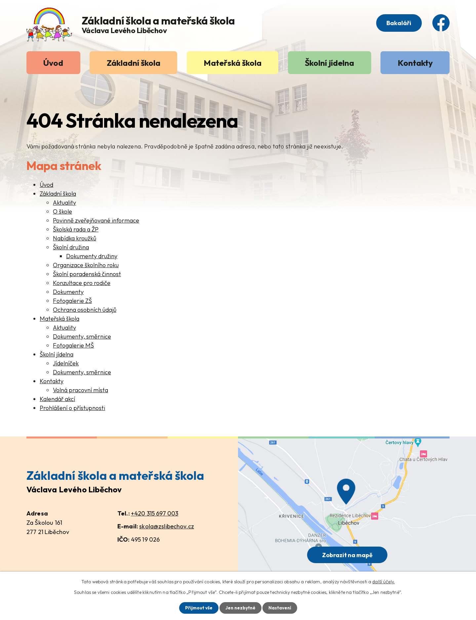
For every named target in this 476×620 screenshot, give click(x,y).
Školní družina (71, 247)
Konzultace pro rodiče (81, 283)
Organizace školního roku (86, 265)
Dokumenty (68, 292)
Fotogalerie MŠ (73, 345)
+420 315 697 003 (154, 513)
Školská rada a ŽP (76, 229)
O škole (62, 211)
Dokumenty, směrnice (82, 336)
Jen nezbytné (240, 608)
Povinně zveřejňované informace (96, 220)
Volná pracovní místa (80, 390)
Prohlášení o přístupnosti (72, 408)
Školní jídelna (329, 63)
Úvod (53, 63)
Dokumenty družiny (91, 256)
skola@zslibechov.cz (166, 526)
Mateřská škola (232, 63)
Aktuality (64, 202)
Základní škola (133, 63)
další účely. (383, 581)
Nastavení (280, 608)
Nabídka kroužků (74, 238)
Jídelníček (66, 363)
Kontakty (415, 63)
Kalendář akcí (57, 399)
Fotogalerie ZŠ (72, 301)
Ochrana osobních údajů (84, 309)
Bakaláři (397, 23)
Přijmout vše (198, 608)
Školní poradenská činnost (87, 274)
